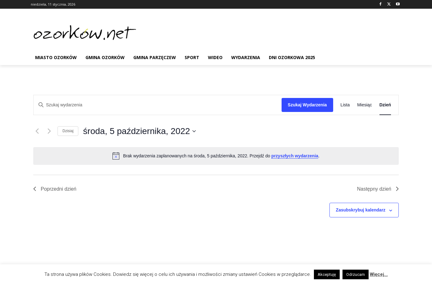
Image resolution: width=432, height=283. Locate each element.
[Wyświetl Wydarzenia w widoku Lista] (345, 105)
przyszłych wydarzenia (294, 155)
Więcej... (379, 274)
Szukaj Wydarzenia (307, 104)
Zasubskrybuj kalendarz (361, 209)
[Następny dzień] (49, 131)
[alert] (216, 156)
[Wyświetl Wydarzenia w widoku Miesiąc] (364, 105)
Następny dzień (378, 189)
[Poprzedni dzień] (37, 131)
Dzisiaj (67, 131)
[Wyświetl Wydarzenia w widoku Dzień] (385, 105)
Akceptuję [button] (327, 274)
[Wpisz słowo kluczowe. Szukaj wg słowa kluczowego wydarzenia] (158, 105)
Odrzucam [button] (355, 274)
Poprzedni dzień (54, 189)
